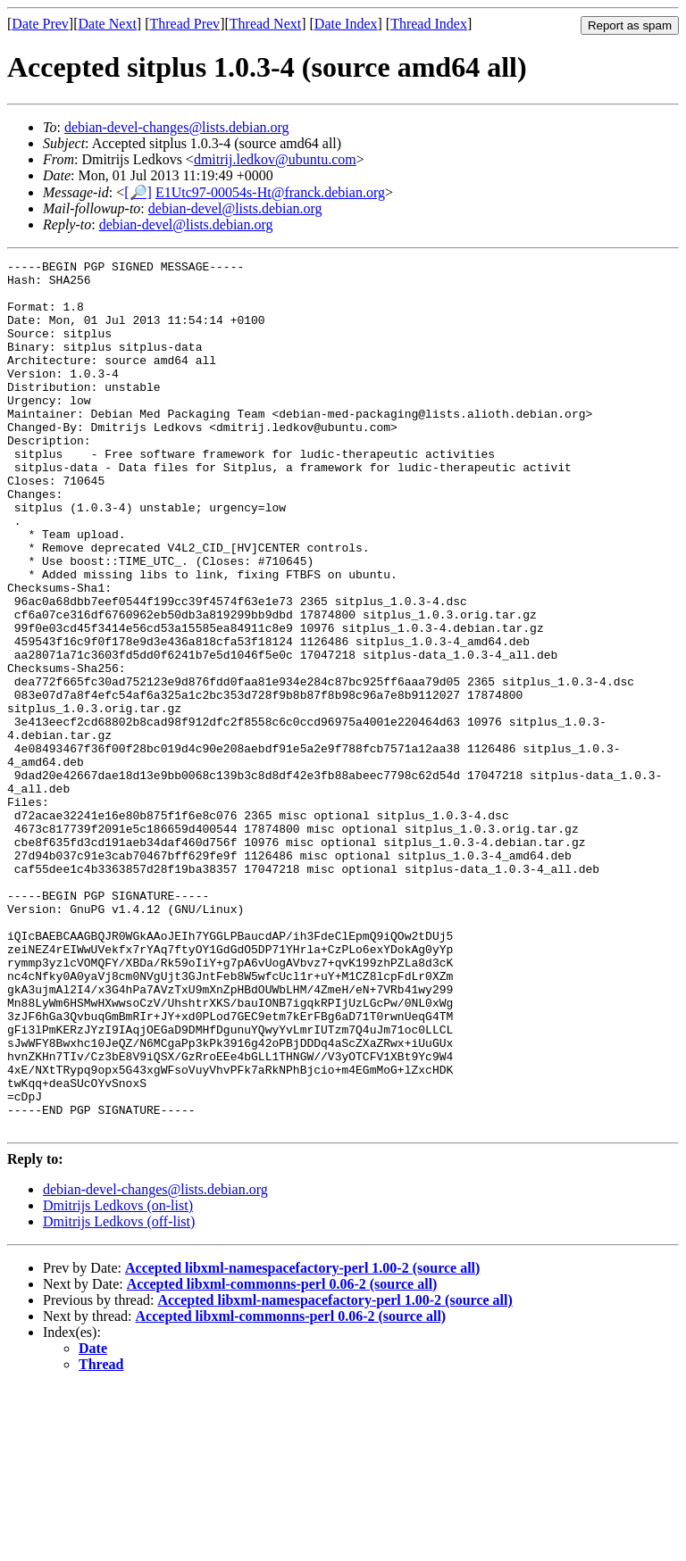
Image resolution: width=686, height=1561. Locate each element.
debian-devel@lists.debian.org (235, 208)
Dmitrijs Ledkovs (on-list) (118, 1379)
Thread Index (428, 23)
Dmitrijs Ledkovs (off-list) (119, 1395)
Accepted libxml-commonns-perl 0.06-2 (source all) (282, 1458)
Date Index (346, 23)
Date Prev (40, 23)
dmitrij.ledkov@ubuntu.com (275, 159)
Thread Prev (184, 23)
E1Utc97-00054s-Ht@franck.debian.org (270, 192)
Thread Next (265, 23)
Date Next (108, 23)
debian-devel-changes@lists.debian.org (176, 127)
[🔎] (138, 192)
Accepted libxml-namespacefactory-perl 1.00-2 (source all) (302, 1441)
